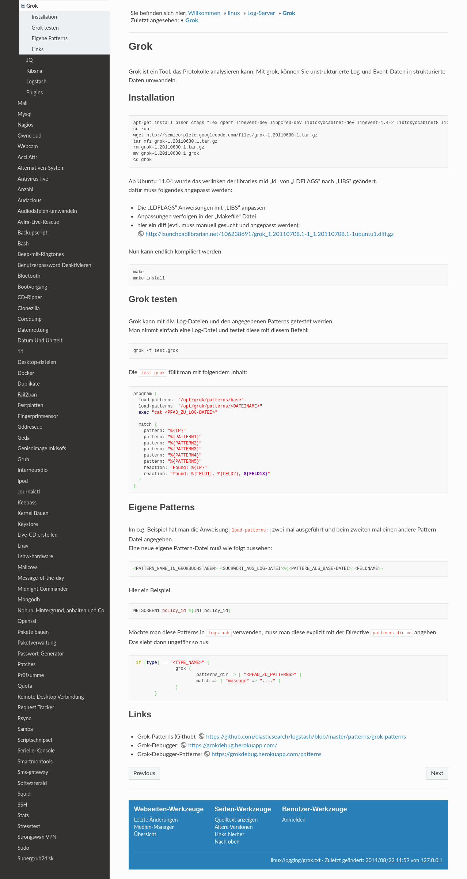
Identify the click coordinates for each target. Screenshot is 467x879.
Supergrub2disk (36, 858)
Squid (24, 793)
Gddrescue (30, 427)
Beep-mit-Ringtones (41, 254)
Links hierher (229, 834)
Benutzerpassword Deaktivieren (54, 265)
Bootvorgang (32, 286)
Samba (25, 729)
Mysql (24, 114)
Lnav (23, 545)
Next (437, 772)
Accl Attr (27, 157)
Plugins (34, 92)
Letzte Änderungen (156, 819)
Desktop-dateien (37, 362)
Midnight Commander (43, 589)
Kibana (34, 71)
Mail (22, 103)
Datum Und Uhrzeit (40, 340)
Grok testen (45, 28)
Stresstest (29, 826)
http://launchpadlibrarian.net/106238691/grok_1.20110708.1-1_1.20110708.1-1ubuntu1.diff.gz (269, 233)
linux (234, 12)
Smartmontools (35, 761)
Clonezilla (29, 308)
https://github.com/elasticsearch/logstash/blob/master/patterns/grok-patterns (306, 736)
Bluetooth (29, 276)
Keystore (28, 524)
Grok (288, 12)
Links (37, 49)
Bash (23, 243)
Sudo (23, 848)
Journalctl (29, 491)
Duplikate (29, 383)
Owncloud (29, 135)
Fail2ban (27, 394)
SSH (22, 804)
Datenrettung (33, 330)
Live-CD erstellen (37, 534)
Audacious (30, 200)
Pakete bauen (33, 632)
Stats (23, 815)
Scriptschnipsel (35, 740)
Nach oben (226, 841)
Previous (144, 772)
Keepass (27, 502)
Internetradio (33, 470)
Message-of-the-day (41, 578)
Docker (26, 373)
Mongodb (29, 599)
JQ (29, 60)
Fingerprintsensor (38, 416)
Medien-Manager (154, 827)
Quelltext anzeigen (236, 819)
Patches (26, 664)
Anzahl (25, 189)
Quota (25, 686)
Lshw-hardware (35, 556)
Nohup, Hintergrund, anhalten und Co (61, 610)
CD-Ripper (30, 297)
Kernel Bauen (33, 513)
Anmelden (293, 819)
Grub (23, 459)
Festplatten (30, 405)
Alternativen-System (41, 168)
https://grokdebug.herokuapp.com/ (232, 744)
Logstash (36, 81)
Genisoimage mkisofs (42, 448)
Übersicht (145, 834)
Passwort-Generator (41, 653)
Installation (44, 17)
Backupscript (33, 232)
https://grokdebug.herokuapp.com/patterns (267, 753)
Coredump (30, 319)
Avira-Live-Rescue (38, 222)
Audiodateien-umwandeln (47, 211)
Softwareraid (32, 783)
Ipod (23, 481)
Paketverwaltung (37, 642)
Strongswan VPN (37, 837)
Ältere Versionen (233, 827)
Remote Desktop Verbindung (51, 697)
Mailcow (27, 567)
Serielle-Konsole (36, 750)
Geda (24, 438)
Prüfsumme (31, 675)
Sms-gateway (33, 772)
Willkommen (204, 12)
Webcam (28, 146)
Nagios (25, 124)
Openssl (27, 621)
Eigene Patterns (50, 38)
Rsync (24, 718)
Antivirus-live (33, 179)
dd (20, 351)
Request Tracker (36, 707)
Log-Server (261, 12)
